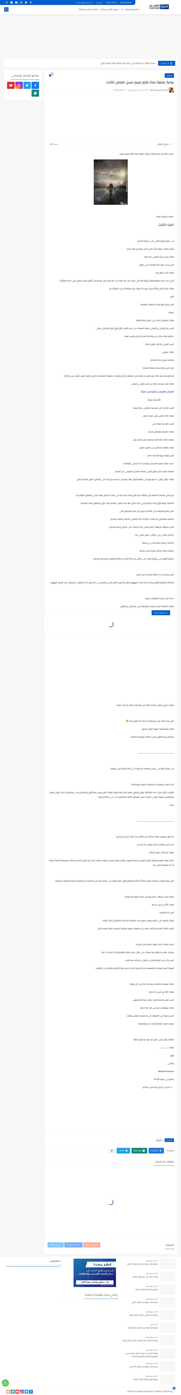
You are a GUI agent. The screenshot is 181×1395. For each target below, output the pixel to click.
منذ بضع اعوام (151, 1261)
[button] (156, 1151)
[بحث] (6, 9)
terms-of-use (111, 2)
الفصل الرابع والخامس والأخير (156, 1087)
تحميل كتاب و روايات (109, 9)
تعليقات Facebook (73, 1245)
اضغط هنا (154, 400)
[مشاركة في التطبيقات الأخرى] (111, 1150)
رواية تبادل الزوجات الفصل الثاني (144, 1302)
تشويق (169, 75)
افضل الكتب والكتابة (88, 9)
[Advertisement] (90, 37)
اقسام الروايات (132, 9)
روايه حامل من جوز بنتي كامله (145, 1277)
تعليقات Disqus (56, 1245)
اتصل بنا (99, 2)
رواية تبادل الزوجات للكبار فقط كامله (142, 1264)
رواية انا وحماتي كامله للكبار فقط (143, 1315)
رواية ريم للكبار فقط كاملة (146, 1289)
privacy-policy (125, 2)
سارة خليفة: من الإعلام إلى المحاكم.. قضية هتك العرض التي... (127, 63)
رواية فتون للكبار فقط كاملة (145, 1379)
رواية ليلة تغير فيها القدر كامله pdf (143, 1328)
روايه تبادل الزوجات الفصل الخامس (143, 1366)
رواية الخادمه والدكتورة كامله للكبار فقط (140, 1340)
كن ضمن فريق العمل (84, 2)
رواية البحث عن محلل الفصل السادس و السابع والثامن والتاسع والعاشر (142, 1355)
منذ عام (153, 1324)
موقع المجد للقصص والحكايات (140, 1391)
